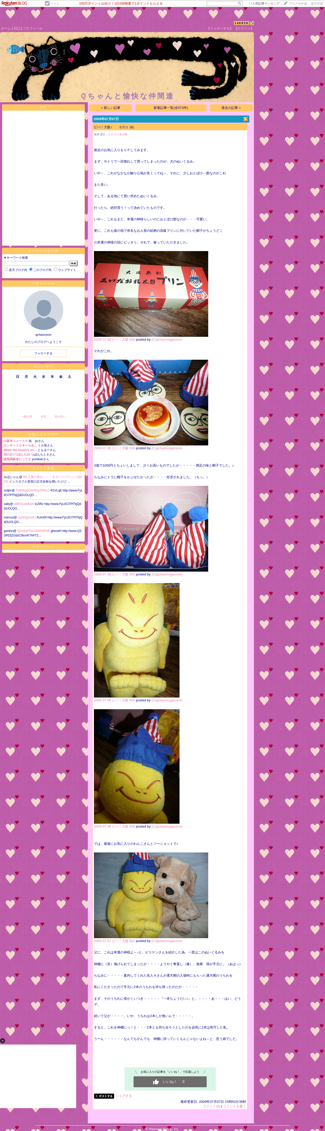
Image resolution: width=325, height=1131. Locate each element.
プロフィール (33, 28)
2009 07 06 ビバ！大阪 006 (114, 826)
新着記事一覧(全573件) (171, 108)
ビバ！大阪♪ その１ (111, 127)
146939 (241, 23)
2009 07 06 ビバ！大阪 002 (114, 339)
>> (264, 3)
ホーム (6, 28)
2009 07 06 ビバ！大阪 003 (114, 574)
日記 (17, 28)
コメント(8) (211, 1106)
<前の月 (27, 416)
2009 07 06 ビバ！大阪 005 (114, 700)
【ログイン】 (244, 28)
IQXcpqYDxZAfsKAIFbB (34, 531)
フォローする (43, 353)
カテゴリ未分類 (117, 134)
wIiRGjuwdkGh (24, 504)
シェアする (124, 1096)
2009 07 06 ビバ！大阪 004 (114, 448)
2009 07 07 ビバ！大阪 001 (114, 941)
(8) (132, 127)
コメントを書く (234, 1106)
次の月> (59, 416)
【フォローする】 (220, 28)
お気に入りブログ (43, 434)
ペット (54, 3)
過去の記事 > (231, 108)
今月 (43, 416)
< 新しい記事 (111, 108)
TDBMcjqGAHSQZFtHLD (33, 490)
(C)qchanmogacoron (167, 339)
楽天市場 (317, 3)
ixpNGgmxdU (27, 517)
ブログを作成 (298, 3)
